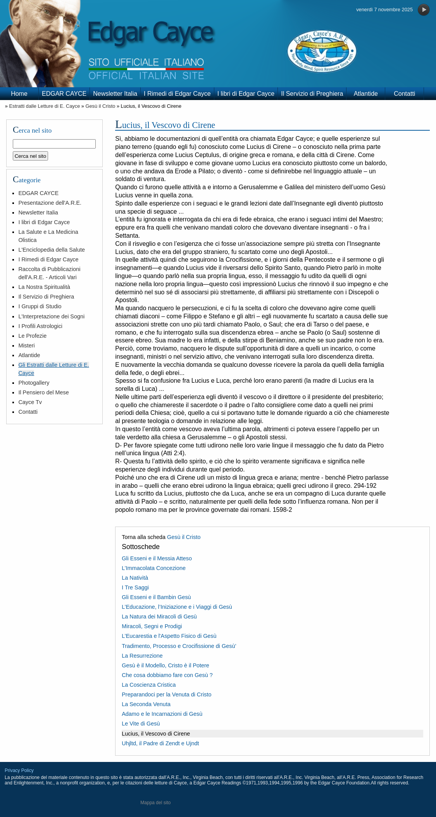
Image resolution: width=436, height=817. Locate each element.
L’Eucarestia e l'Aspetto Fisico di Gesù (169, 636)
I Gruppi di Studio (39, 306)
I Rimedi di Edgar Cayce (177, 93)
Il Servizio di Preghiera (312, 93)
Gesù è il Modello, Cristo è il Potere (165, 665)
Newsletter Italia (115, 93)
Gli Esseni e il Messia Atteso (157, 558)
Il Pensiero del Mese (43, 392)
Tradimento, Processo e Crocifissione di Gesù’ (179, 646)
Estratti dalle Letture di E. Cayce (44, 106)
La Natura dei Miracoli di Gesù (159, 616)
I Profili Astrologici (40, 326)
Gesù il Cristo (100, 106)
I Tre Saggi (135, 587)
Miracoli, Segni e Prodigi (152, 626)
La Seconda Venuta (146, 704)
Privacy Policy (19, 770)
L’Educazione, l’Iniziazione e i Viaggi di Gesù (177, 607)
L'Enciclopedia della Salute (51, 250)
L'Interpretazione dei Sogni (51, 316)
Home (19, 93)
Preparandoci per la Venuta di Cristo (166, 694)
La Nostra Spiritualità (44, 287)
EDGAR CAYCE (64, 93)
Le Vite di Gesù (141, 723)
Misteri (26, 345)
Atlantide (366, 93)
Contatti (404, 93)
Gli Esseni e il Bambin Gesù (156, 597)
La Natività (135, 578)
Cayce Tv (30, 402)
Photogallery (33, 383)
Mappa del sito (155, 802)
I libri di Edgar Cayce (246, 93)
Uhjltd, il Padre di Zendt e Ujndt (160, 743)
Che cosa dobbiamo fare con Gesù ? (167, 675)
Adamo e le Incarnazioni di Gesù (162, 714)
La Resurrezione (142, 656)
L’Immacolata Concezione (154, 568)
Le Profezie (32, 336)
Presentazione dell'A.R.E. (49, 203)
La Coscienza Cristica (149, 685)
